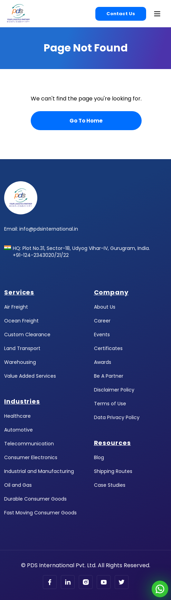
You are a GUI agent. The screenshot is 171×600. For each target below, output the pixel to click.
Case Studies (109, 485)
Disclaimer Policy (114, 389)
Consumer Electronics (30, 457)
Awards (102, 362)
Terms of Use (110, 403)
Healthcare (17, 416)
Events (102, 334)
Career (102, 320)
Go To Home (86, 120)
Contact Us (120, 13)
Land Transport (22, 348)
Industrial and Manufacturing (39, 471)
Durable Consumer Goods (35, 498)
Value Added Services (30, 375)
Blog (99, 457)
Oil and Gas (18, 485)
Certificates (108, 348)
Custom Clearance (27, 334)
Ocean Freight (21, 320)
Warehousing (20, 362)
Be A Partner (108, 375)
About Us (104, 306)
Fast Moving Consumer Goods (40, 512)
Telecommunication (29, 443)
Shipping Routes (113, 471)
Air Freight (16, 306)
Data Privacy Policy (117, 417)
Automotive (18, 429)
